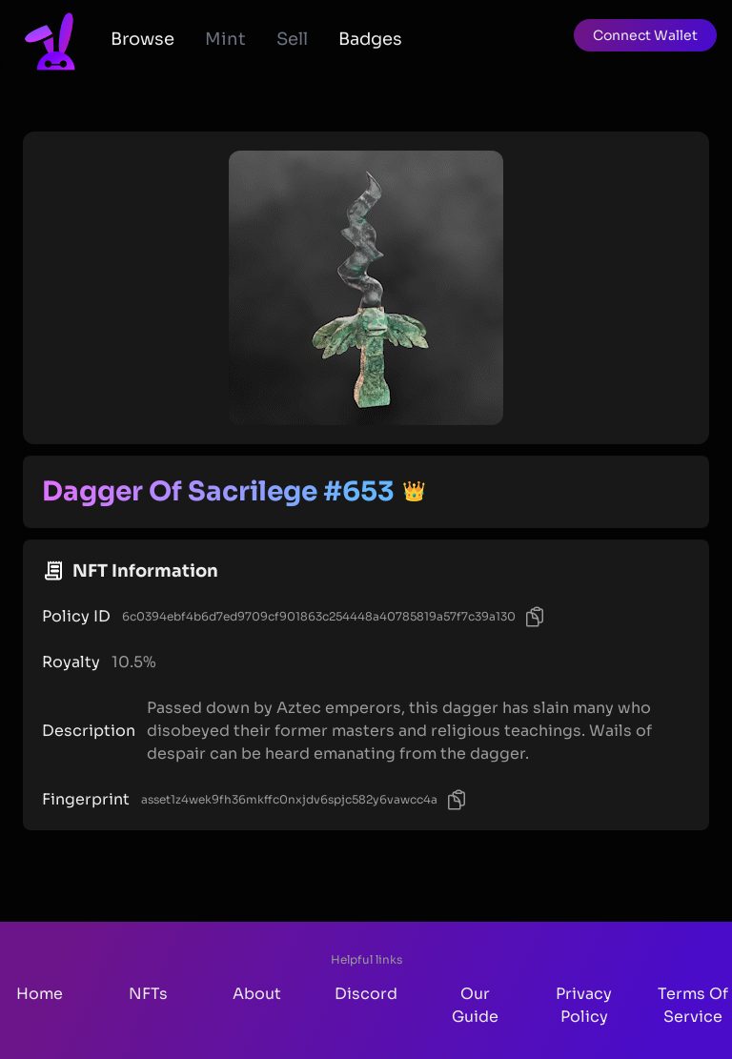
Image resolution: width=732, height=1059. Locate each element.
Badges (370, 39)
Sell (292, 39)
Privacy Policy (584, 1005)
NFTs (148, 994)
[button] (645, 35)
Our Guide (475, 1005)
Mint (225, 39)
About (257, 994)
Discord (366, 994)
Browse (142, 39)
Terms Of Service (693, 1005)
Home (39, 994)
